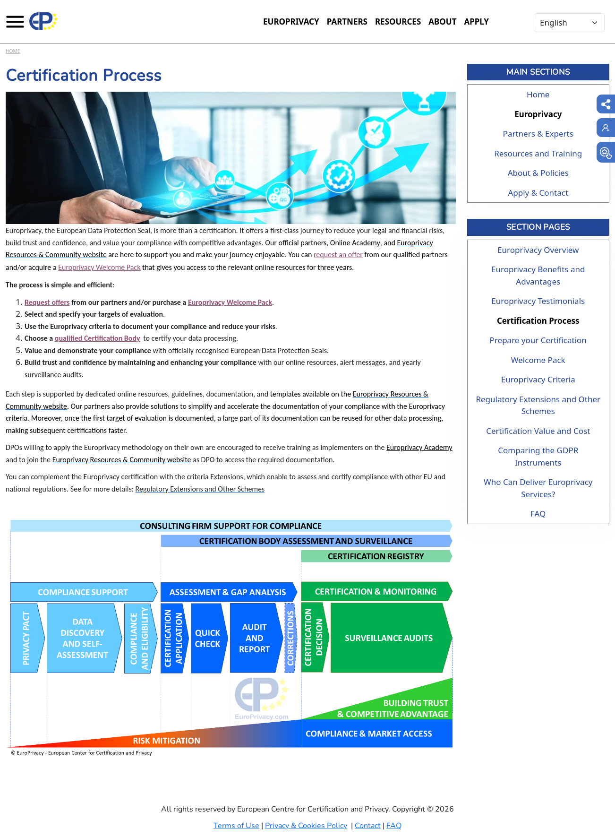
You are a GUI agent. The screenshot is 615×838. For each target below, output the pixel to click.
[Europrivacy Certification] (43, 21)
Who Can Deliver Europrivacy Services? (538, 488)
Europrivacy (291, 21)
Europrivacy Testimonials (538, 300)
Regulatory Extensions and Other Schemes (538, 405)
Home (13, 51)
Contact (368, 826)
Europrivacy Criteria (538, 379)
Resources (398, 21)
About (442, 21)
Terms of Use (236, 826)
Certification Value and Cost (538, 430)
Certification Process (538, 320)
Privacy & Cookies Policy (306, 826)
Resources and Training (538, 153)
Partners (347, 21)
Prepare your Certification (538, 340)
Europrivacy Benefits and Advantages (538, 275)
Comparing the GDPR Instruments (538, 456)
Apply (476, 21)
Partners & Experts (538, 133)
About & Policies (538, 172)
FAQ (538, 513)
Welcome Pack (538, 359)
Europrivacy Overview (538, 249)
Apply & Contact (538, 192)
